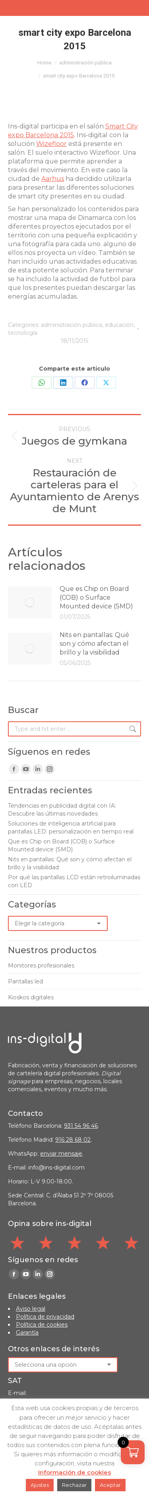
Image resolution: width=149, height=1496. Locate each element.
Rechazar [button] (74, 1485)
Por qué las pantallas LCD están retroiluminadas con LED (74, 881)
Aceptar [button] (110, 1485)
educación (119, 324)
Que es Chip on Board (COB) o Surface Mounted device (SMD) (96, 597)
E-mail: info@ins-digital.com (46, 1167)
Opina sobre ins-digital (49, 1223)
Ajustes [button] (40, 1485)
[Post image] (30, 602)
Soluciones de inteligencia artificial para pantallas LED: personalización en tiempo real (71, 827)
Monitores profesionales (41, 965)
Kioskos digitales (31, 997)
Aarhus (52, 179)
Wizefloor (51, 144)
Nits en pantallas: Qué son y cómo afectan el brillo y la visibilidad (94, 643)
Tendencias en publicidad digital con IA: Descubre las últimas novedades (62, 809)
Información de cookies (74, 1472)
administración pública (71, 324)
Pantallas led (25, 981)
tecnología (22, 332)
